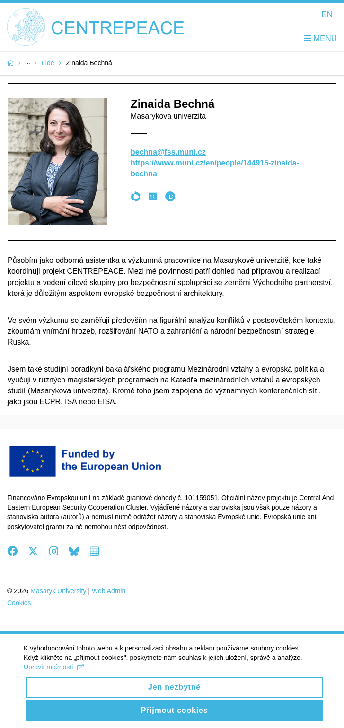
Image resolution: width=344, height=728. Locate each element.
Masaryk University (58, 591)
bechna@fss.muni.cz (168, 152)
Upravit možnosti (54, 674)
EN (327, 14)
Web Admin (108, 591)
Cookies (19, 603)
